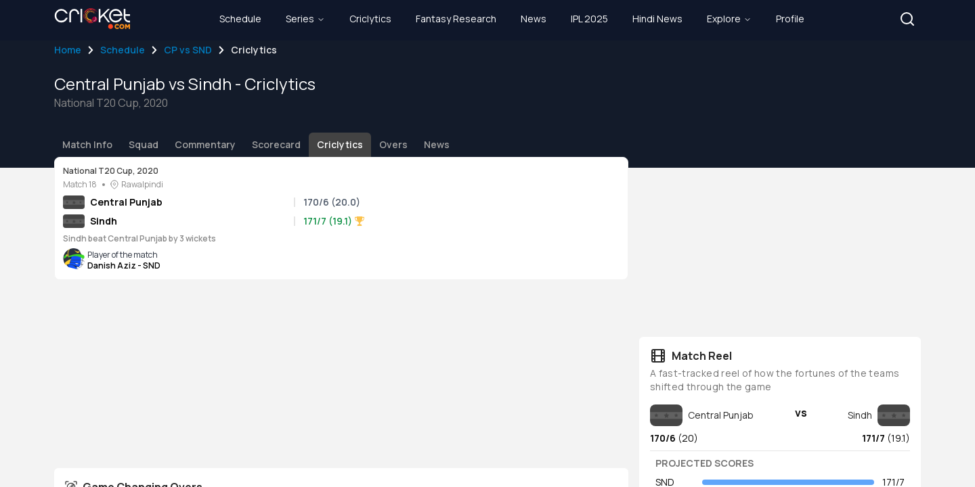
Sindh (103, 220)
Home (67, 49)
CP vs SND (188, 49)
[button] (907, 18)
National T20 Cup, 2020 (110, 171)
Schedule (122, 49)
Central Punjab (126, 201)
